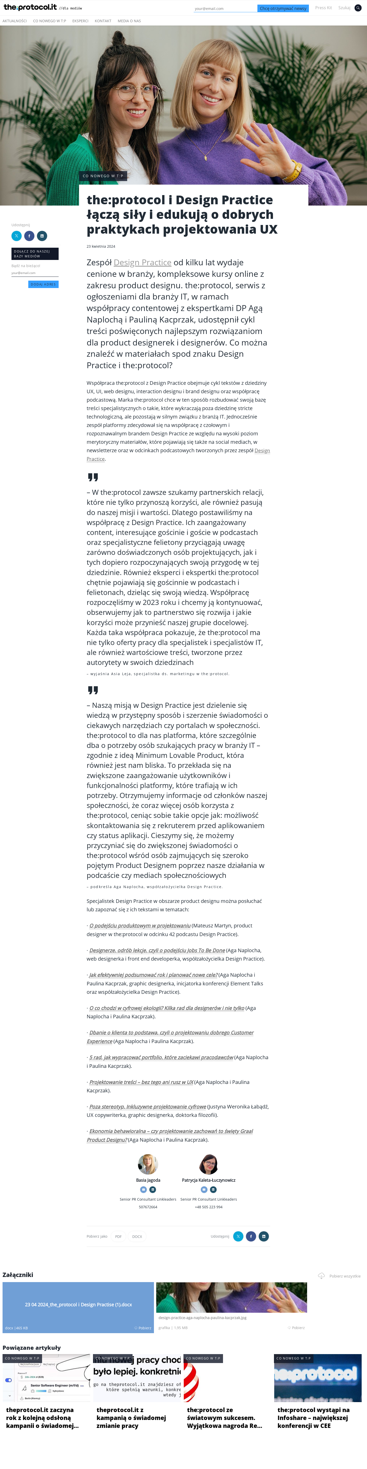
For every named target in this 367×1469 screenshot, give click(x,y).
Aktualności (15, 20)
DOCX (137, 1235)
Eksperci (80, 20)
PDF (118, 1235)
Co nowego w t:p (49, 20)
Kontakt (103, 20)
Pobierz (79, 1326)
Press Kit (323, 7)
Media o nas (129, 20)
